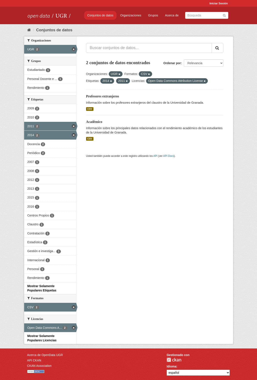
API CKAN (34, 360)
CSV (89, 109)
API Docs (168, 155)
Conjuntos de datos (100, 15)
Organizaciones (130, 15)
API (155, 155)
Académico (94, 122)
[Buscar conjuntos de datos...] (149, 48)
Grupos (153, 15)
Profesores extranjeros (102, 96)
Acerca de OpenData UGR (45, 355)
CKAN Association (39, 365)
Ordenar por (172, 63)
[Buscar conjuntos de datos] (206, 15)
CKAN (174, 360)
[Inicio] (29, 30)
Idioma (171, 366)
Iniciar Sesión (219, 3)
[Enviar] (224, 15)
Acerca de (171, 15)
